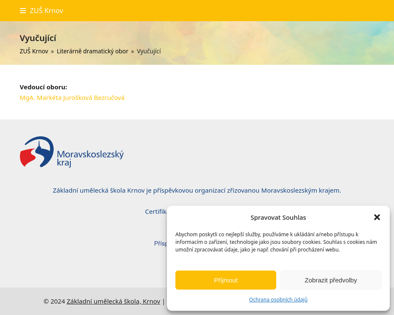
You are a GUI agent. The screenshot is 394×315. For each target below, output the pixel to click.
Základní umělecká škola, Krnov (113, 301)
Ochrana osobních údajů (278, 299)
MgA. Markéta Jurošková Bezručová (72, 97)
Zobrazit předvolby (331, 280)
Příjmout (226, 280)
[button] (377, 217)
